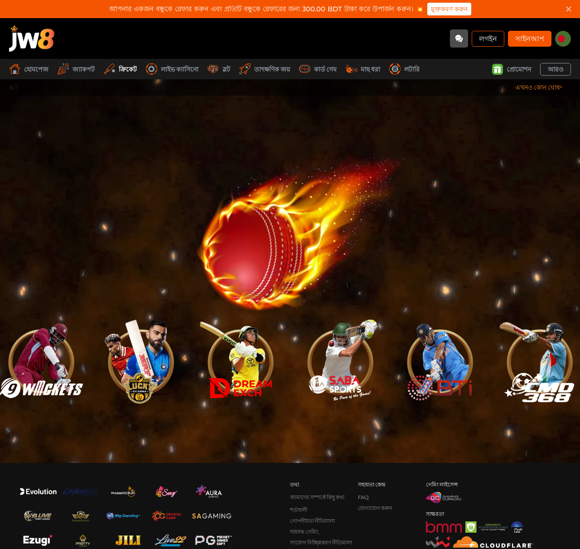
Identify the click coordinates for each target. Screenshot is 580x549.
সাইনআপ (529, 38)
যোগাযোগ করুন (375, 508)
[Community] (459, 38)
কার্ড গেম (318, 69)
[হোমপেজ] (31, 38)
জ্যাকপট (76, 69)
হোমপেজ (28, 69)
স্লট (219, 69)
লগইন (488, 38)
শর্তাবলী (298, 509)
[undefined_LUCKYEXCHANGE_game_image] (140, 358)
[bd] (563, 39)
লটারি (404, 69)
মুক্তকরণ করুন (449, 9)
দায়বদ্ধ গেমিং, (304, 531)
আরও (555, 69)
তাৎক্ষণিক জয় (264, 69)
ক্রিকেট (120, 69)
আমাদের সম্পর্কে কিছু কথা (317, 497)
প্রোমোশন (511, 69)
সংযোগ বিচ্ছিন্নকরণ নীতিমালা (321, 542)
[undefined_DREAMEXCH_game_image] (240, 358)
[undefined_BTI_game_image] (439, 358)
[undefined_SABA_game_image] (340, 358)
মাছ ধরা (363, 69)
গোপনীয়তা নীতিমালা (312, 520)
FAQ (363, 497)
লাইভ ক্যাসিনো (172, 69)
